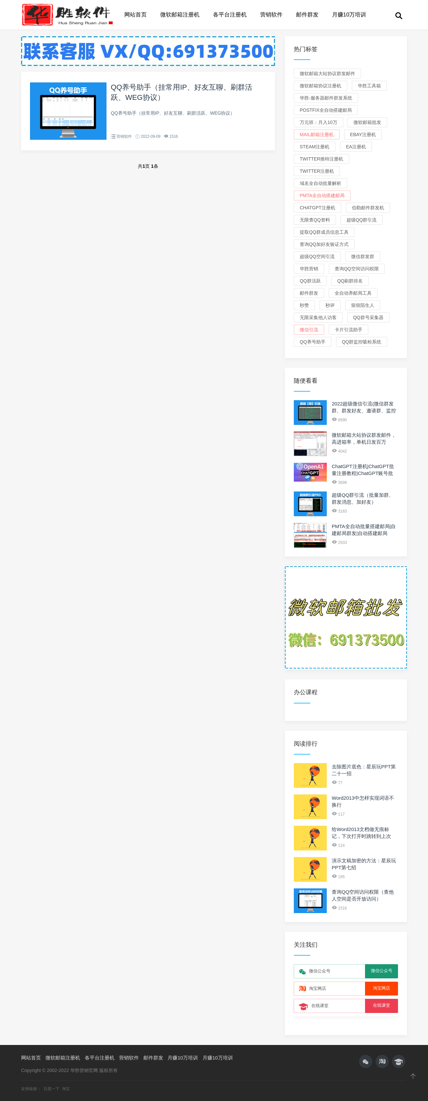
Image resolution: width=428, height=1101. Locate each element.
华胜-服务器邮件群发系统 (326, 98)
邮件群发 (307, 15)
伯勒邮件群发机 (368, 207)
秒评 (330, 305)
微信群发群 (362, 256)
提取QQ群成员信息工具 (324, 232)
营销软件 (271, 15)
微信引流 (309, 329)
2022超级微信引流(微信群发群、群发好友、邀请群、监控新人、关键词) (364, 410)
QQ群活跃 (310, 280)
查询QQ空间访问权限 (357, 268)
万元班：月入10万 (318, 122)
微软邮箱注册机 (179, 15)
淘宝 (66, 1088)
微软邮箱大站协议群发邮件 (327, 73)
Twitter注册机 (317, 171)
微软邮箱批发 (367, 122)
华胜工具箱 (369, 85)
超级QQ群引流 (362, 220)
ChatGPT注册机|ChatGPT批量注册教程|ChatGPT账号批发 (363, 473)
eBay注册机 (363, 134)
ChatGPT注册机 (317, 207)
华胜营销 (309, 268)
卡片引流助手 (348, 329)
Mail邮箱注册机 (317, 134)
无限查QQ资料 (315, 220)
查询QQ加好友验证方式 (324, 244)
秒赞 (304, 305)
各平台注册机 (230, 15)
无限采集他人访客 (318, 317)
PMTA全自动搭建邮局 (322, 195)
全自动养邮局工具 (353, 293)
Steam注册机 (314, 146)
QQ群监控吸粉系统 (362, 341)
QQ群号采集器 (368, 317)
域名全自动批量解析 (320, 183)
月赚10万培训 (349, 15)
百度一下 (52, 1088)
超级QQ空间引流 (317, 256)
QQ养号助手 (312, 341)
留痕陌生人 (362, 305)
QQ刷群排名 (350, 280)
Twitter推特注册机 (321, 159)
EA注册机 (356, 146)
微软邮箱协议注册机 (320, 85)
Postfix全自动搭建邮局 (326, 110)
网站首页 (135, 15)
